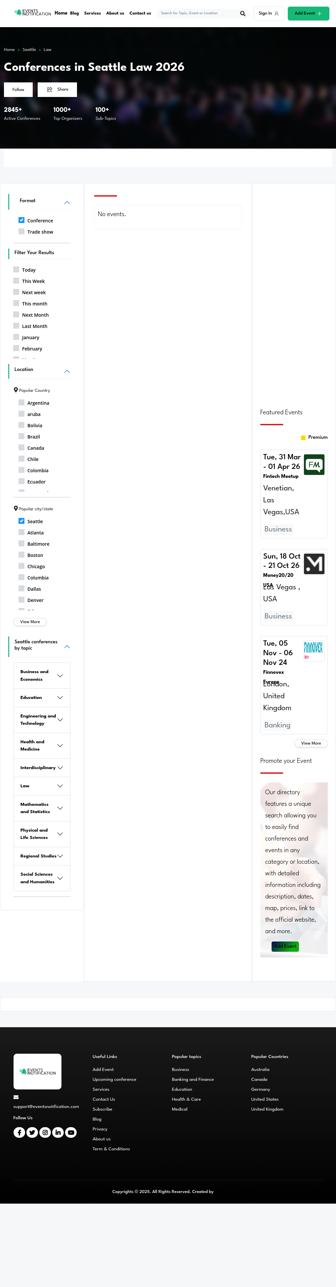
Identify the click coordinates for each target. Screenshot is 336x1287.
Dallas (30, 587)
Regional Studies (38, 856)
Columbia (34, 576)
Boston (31, 554)
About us (115, 13)
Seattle (29, 50)
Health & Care (186, 1099)
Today (24, 268)
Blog (74, 13)
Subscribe (102, 1109)
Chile (29, 458)
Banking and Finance (193, 1079)
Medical (180, 1109)
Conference (36, 219)
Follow (18, 90)
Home (61, 13)
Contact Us (104, 1099)
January (26, 336)
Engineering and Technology (38, 720)
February (27, 347)
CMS (219, 1192)
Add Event (285, 946)
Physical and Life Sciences (34, 834)
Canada (31, 446)
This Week (29, 280)
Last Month (30, 325)
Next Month (31, 313)
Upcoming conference (114, 1079)
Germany (260, 1089)
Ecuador (32, 480)
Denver (31, 599)
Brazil (29, 435)
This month (30, 302)
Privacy (100, 1129)
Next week (29, 291)
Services (92, 13)
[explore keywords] (199, 14)
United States (265, 1099)
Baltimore (34, 542)
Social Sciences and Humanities (37, 878)
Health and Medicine (32, 746)
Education (31, 697)
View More (30, 622)
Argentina (34, 401)
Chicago (32, 565)
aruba (30, 413)
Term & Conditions (111, 1149)
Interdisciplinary (38, 767)
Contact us (140, 13)
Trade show (36, 230)
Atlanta (31, 531)
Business (180, 1069)
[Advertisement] (294, 292)
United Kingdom (267, 1109)
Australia (260, 1069)
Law (47, 50)
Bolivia (30, 424)
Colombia (34, 469)
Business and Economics (34, 675)
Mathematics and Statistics (35, 808)
